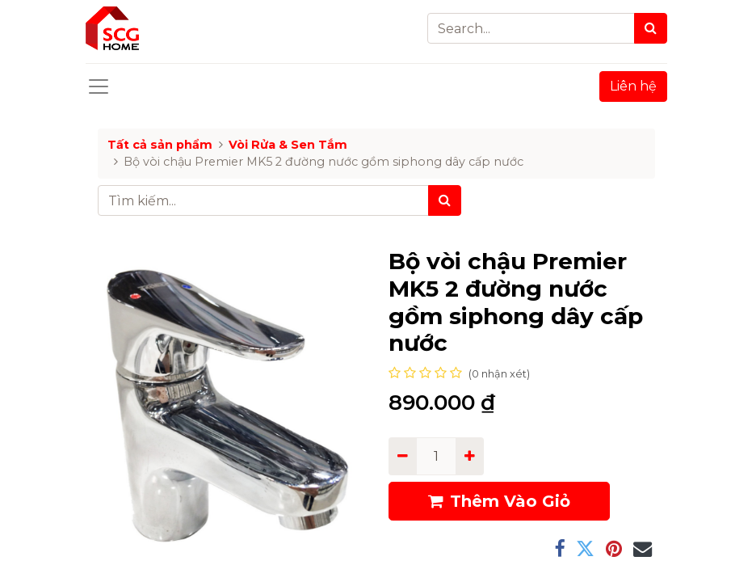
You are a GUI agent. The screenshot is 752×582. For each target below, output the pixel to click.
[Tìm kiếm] (444, 200)
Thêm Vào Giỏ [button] (499, 501)
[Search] (650, 28)
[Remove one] (403, 455)
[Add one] (470, 455)
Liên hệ (633, 86)
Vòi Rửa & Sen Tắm (288, 144)
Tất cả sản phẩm (159, 144)
